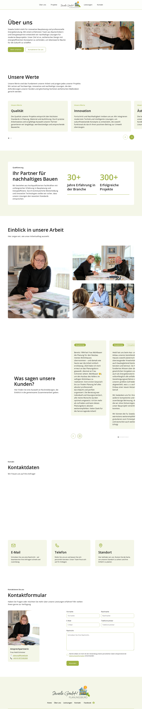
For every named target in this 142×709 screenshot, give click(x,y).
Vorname (69, 612)
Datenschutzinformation (77, 656)
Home (49, 703)
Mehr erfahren (15, 49)
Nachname (105, 612)
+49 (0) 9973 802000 (20, 658)
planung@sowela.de (20, 655)
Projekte (54, 5)
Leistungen (88, 5)
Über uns (42, 5)
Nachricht (70, 631)
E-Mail (68, 621)
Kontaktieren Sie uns (35, 49)
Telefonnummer (107, 621)
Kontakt (100, 5)
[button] (125, 137)
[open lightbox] (38, 282)
